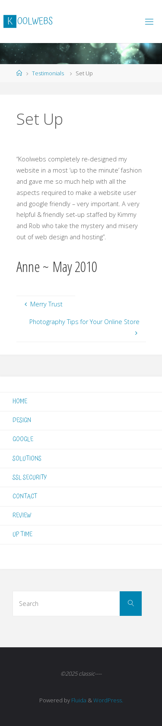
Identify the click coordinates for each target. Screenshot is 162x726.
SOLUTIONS (27, 458)
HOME (20, 401)
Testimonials (48, 73)
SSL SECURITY (30, 477)
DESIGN (22, 420)
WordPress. (108, 700)
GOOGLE (23, 439)
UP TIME (22, 534)
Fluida (78, 700)
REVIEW (22, 515)
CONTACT (25, 496)
